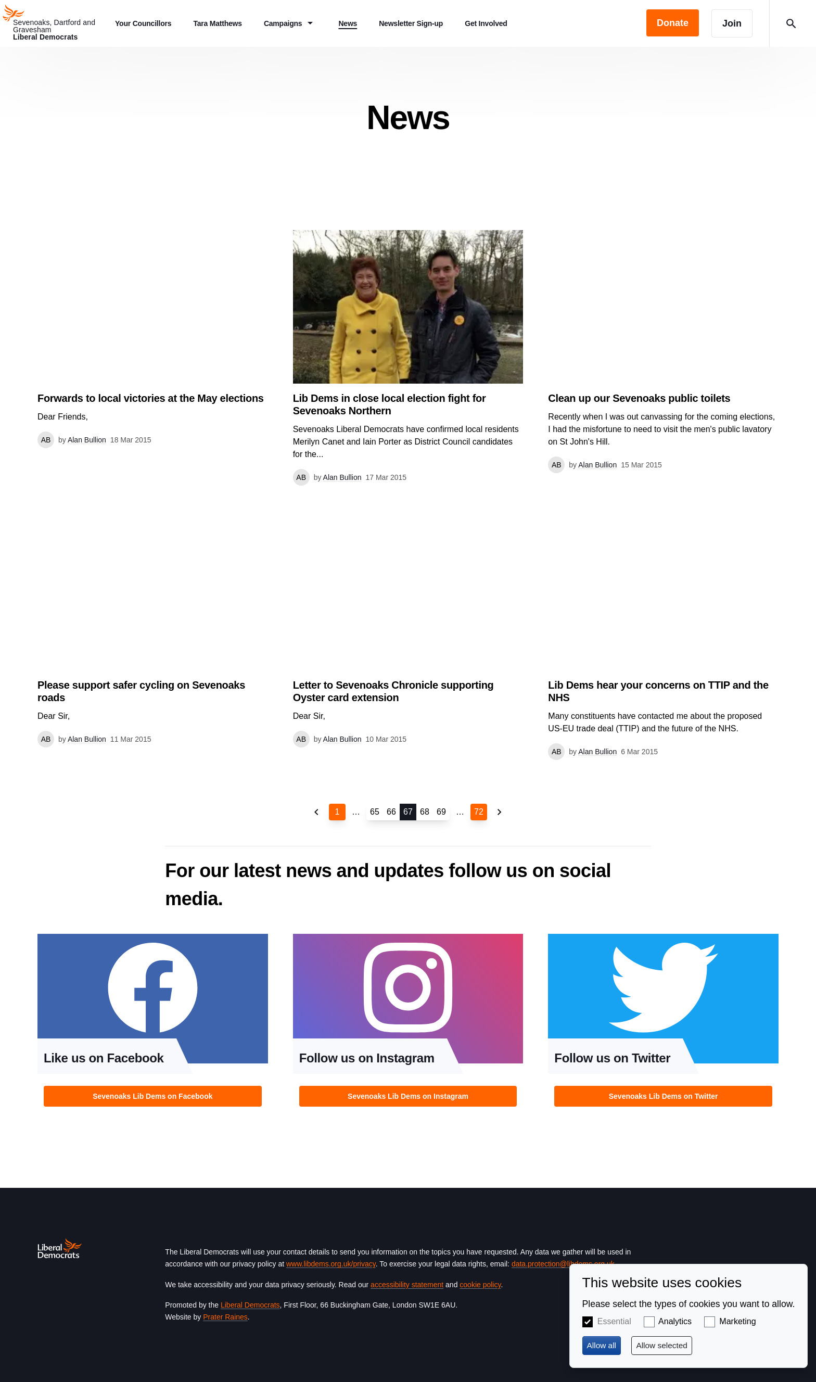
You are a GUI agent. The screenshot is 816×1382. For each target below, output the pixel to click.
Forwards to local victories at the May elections (150, 398)
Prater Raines (225, 1317)
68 (424, 811)
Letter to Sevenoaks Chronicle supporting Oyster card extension (393, 691)
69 (441, 811)
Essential (614, 1321)
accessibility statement (407, 1284)
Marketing (737, 1321)
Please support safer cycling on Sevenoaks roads (141, 691)
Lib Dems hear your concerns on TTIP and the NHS (658, 691)
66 (391, 811)
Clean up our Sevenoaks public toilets (639, 398)
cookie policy (480, 1284)
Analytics (675, 1321)
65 (374, 811)
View (152, 339)
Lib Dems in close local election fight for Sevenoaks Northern (389, 404)
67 (408, 811)
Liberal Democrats (250, 1305)
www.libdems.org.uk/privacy (331, 1264)
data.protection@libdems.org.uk (563, 1264)
